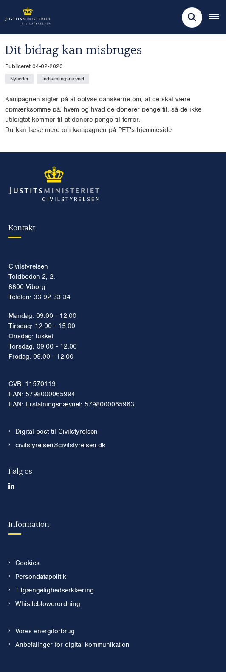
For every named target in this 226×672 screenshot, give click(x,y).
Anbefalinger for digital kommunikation (72, 645)
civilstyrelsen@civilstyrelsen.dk (60, 445)
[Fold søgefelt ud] (192, 17)
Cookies (27, 563)
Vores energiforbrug (45, 631)
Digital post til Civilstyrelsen (56, 431)
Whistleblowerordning (47, 604)
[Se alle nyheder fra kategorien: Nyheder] (19, 79)
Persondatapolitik (40, 576)
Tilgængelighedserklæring (54, 590)
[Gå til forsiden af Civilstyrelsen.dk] (25, 17)
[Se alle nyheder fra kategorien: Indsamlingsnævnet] (63, 79)
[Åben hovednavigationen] (217, 17)
